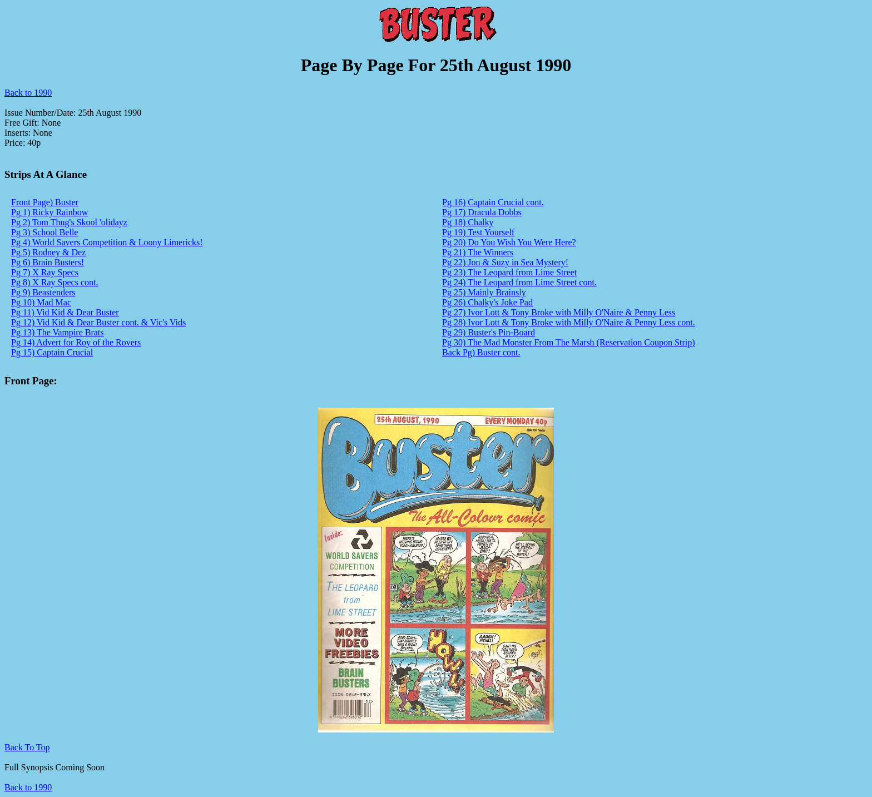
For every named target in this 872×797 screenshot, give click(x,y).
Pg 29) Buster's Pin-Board (488, 332)
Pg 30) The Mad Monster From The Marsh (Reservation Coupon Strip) (568, 342)
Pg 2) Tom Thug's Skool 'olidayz (69, 222)
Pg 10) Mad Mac (41, 302)
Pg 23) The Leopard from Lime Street (509, 272)
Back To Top (27, 747)
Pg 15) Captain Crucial (52, 352)
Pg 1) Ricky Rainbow (49, 212)
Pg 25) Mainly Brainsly (484, 292)
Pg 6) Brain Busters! (47, 262)
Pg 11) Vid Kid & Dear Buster (65, 312)
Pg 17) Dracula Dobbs (482, 212)
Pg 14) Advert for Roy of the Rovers (76, 342)
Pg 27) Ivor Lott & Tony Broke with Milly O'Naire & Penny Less (558, 312)
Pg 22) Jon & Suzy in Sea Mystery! (505, 262)
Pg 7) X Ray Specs (44, 272)
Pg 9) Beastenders (43, 292)
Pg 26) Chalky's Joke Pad (487, 302)
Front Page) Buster (44, 202)
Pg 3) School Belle (44, 232)
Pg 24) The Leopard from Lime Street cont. (519, 282)
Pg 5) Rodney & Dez (48, 252)
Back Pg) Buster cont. (481, 352)
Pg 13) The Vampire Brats (57, 332)
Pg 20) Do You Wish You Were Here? (509, 242)
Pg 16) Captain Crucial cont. (493, 202)
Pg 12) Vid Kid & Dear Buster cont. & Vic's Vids (98, 322)
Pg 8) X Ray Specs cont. (54, 282)
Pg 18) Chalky (467, 222)
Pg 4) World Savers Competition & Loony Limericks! (107, 242)
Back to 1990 (28, 92)
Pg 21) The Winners (477, 252)
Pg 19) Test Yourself (478, 232)
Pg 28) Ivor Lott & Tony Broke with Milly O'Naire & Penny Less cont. (568, 322)
